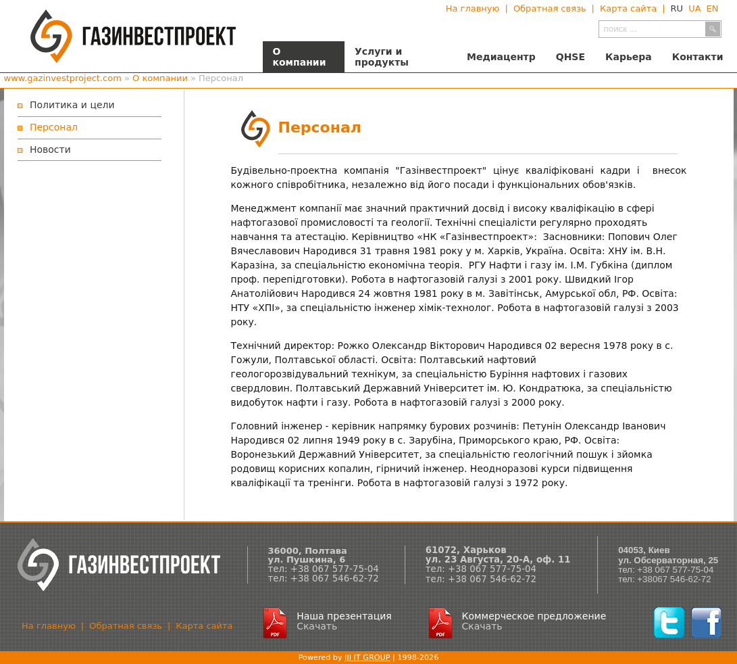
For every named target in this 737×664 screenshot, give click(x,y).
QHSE (570, 56)
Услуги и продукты (382, 57)
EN (713, 8)
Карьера (628, 56)
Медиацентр (501, 56)
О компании (299, 57)
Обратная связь (549, 8)
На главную (473, 8)
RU (677, 8)
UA (694, 8)
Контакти (697, 56)
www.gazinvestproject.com (63, 78)
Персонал (54, 127)
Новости (50, 149)
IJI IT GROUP (367, 657)
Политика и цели (72, 104)
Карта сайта (628, 8)
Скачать (317, 626)
